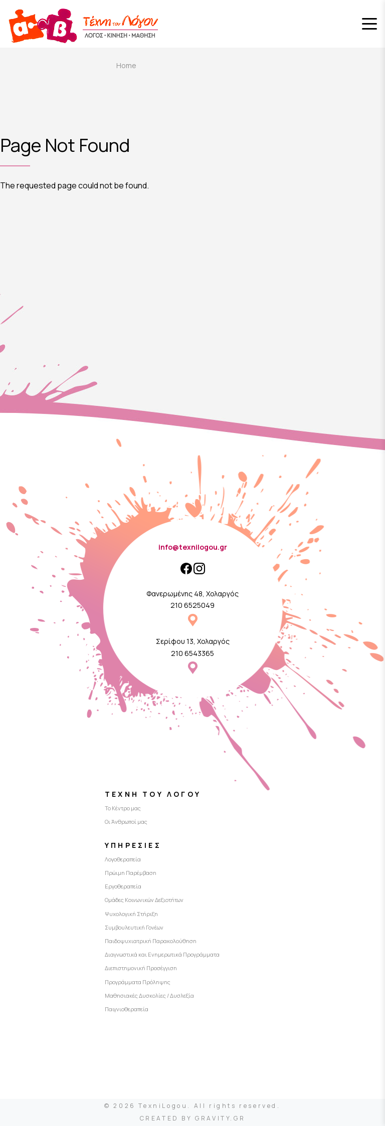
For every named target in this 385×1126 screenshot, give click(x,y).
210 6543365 (192, 653)
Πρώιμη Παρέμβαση (130, 872)
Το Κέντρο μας (123, 808)
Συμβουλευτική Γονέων (134, 927)
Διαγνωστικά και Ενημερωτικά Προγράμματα (162, 954)
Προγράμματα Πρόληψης (137, 982)
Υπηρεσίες (133, 845)
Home (126, 65)
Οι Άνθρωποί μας (126, 821)
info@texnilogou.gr (192, 547)
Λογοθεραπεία (123, 859)
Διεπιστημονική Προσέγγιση (141, 968)
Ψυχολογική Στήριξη (131, 914)
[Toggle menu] (369, 24)
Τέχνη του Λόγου (153, 794)
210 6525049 (192, 605)
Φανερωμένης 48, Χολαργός (192, 593)
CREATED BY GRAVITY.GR (193, 1118)
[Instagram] (199, 568)
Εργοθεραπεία (123, 886)
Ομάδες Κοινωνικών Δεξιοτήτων (144, 900)
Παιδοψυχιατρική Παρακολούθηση (151, 941)
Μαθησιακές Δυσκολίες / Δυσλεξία (149, 995)
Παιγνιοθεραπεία (126, 1009)
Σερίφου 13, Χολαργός (193, 641)
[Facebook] (186, 568)
